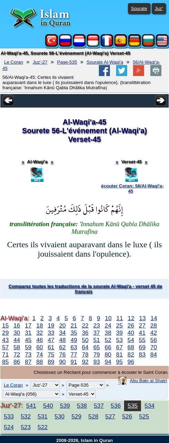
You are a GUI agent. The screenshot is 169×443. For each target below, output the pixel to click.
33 (51, 332)
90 (62, 361)
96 (131, 361)
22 (85, 325)
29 (5, 332)
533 (9, 416)
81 (119, 354)
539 (65, 405)
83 (142, 354)
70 (153, 347)
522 (43, 427)
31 (28, 332)
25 (119, 325)
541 (31, 405)
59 (28, 347)
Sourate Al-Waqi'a (105, 62)
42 (153, 332)
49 (74, 339)
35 (74, 332)
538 (82, 405)
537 (99, 405)
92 (85, 361)
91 (74, 361)
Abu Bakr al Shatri (148, 380)
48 (62, 339)
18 (39, 325)
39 (119, 332)
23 (96, 325)
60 (39, 347)
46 (39, 339)
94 (108, 361)
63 (74, 347)
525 (144, 416)
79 (96, 354)
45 (28, 339)
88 (39, 361)
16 (16, 325)
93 (96, 361)
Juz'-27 (40, 62)
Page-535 (67, 62)
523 (26, 427)
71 (5, 354)
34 (62, 332)
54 (131, 339)
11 (119, 318)
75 (51, 354)
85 (5, 361)
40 (131, 332)
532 (26, 416)
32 (39, 332)
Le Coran (13, 62)
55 (142, 339)
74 (39, 354)
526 (127, 416)
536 (116, 405)
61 (51, 347)
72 (16, 354)
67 (119, 347)
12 (131, 318)
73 (28, 354)
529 (77, 416)
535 (133, 405)
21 (74, 325)
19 (51, 325)
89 (51, 361)
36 (85, 332)
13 (142, 318)
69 (142, 347)
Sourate (139, 8)
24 (108, 325)
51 (96, 339)
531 (43, 416)
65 (96, 347)
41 (142, 332)
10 (108, 318)
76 (62, 354)
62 (62, 347)
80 (108, 354)
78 (85, 354)
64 (85, 347)
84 (153, 354)
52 (108, 339)
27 (142, 325)
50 (85, 339)
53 (119, 339)
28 (153, 325)
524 (9, 427)
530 (60, 416)
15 (5, 325)
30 (16, 332)
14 (153, 318)
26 (131, 325)
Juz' (159, 8)
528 (93, 416)
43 (5, 339)
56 (153, 339)
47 (51, 339)
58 (16, 347)
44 (16, 339)
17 (28, 325)
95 (119, 361)
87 (28, 361)
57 (5, 347)
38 (108, 332)
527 (110, 416)
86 (16, 361)
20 (62, 325)
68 (131, 347)
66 (108, 347)
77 (74, 354)
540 (48, 405)
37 (96, 332)
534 (149, 405)
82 (131, 354)
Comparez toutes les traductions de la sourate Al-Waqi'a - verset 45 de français (85, 289)
